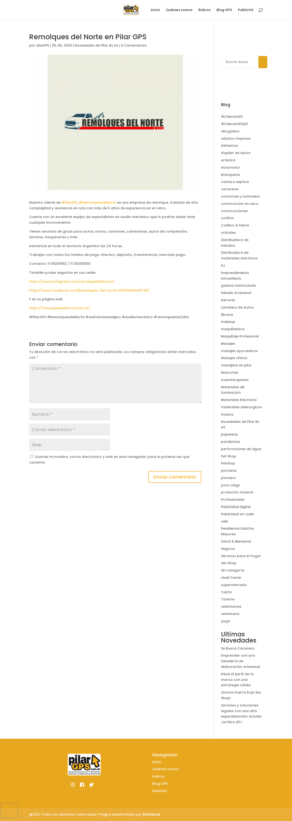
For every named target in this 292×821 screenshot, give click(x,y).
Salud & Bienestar (236, 541)
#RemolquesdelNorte (97, 202)
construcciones (234, 211)
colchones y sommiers (240, 196)
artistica (228, 160)
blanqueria (230, 174)
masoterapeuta (235, 379)
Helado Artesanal (236, 292)
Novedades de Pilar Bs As (96, 45)
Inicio (155, 10)
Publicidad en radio (237, 514)
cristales (228, 232)
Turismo (228, 599)
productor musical (237, 492)
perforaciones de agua (241, 449)
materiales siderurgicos (241, 407)
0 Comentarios (134, 45)
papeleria (229, 434)
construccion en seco (239, 203)
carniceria (229, 189)
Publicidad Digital (236, 506)
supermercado (234, 585)
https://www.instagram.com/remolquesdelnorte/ (71, 281)
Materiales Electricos (239, 399)
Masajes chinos (234, 358)
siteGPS (42, 45)
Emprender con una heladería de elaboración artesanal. (241, 661)
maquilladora (233, 329)
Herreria (228, 300)
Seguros (228, 548)
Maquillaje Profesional (240, 336)
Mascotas (229, 372)
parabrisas (230, 441)
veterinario (230, 613)
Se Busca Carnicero (238, 648)
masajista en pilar (236, 365)
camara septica (235, 181)
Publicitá (245, 10)
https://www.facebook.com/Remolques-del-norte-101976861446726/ (89, 290)
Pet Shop (228, 456)
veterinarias (231, 606)
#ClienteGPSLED (234, 124)
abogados (230, 131)
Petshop (228, 463)
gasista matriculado (238, 285)
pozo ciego (230, 485)
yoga (225, 621)
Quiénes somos (179, 10)
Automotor (230, 167)
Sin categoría (232, 570)
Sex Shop (228, 563)
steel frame (231, 577)
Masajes (228, 343)
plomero (228, 478)
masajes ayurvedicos (239, 351)
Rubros (204, 10)
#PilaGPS (69, 202)
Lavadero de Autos (237, 307)
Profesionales (233, 499)
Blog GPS (224, 10)
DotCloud (151, 814)
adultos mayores (236, 138)
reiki (224, 521)
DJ (223, 265)
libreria (227, 314)
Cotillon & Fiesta (235, 225)
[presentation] (9, 811)
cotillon (227, 218)
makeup (228, 321)
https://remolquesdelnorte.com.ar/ (59, 308)
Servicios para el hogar (241, 556)
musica (227, 414)
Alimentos (229, 145)
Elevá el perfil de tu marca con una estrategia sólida (237, 680)
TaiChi (226, 592)
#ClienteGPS (232, 116)
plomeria (229, 470)
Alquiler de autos (235, 153)
